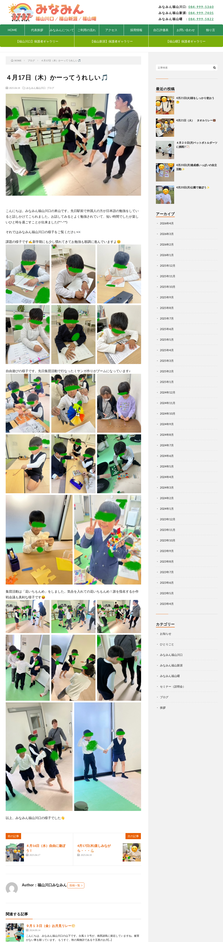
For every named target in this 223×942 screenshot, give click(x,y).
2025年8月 (167, 308)
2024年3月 (167, 487)
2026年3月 (167, 234)
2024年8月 (167, 434)
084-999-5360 (201, 7)
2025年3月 (167, 360)
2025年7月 (167, 318)
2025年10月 (167, 286)
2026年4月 (167, 223)
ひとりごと (167, 644)
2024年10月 (167, 413)
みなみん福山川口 (36, 88)
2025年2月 (167, 371)
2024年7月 (167, 445)
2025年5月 (167, 339)
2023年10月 (167, 540)
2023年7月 (167, 572)
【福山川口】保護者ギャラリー (37, 41)
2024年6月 (167, 455)
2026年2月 (167, 244)
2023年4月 (167, 603)
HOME (12, 30)
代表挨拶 (37, 30)
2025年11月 (167, 276)
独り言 (210, 30)
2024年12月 (167, 392)
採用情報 (136, 30)
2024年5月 (167, 466)
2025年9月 (167, 297)
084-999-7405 (201, 13)
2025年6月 (167, 329)
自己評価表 (160, 30)
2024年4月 (167, 477)
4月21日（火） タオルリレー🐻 (196, 120)
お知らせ (165, 633)
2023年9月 (167, 551)
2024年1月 (167, 508)
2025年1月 (167, 382)
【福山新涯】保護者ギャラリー (111, 41)
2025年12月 (167, 265)
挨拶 (163, 707)
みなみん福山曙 (170, 676)
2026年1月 (167, 255)
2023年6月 (167, 582)
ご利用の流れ (86, 30)
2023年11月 (167, 529)
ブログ (50, 88)
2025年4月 (167, 350)
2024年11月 (167, 403)
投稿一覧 (75, 885)
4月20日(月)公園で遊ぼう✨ (193, 187)
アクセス (111, 30)
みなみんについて (62, 30)
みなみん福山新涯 (171, 665)
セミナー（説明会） (172, 686)
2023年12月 (167, 519)
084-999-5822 (201, 19)
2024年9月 (167, 424)
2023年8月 (167, 561)
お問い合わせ (186, 30)
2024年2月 (167, 498)
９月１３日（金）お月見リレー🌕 (50, 926)
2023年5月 (167, 593)
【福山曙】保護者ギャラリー (186, 41)
